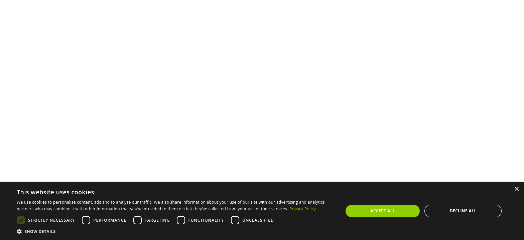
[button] (175, 231)
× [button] (516, 189)
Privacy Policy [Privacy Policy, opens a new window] (302, 209)
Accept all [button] (382, 211)
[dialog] (262, 211)
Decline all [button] (463, 211)
